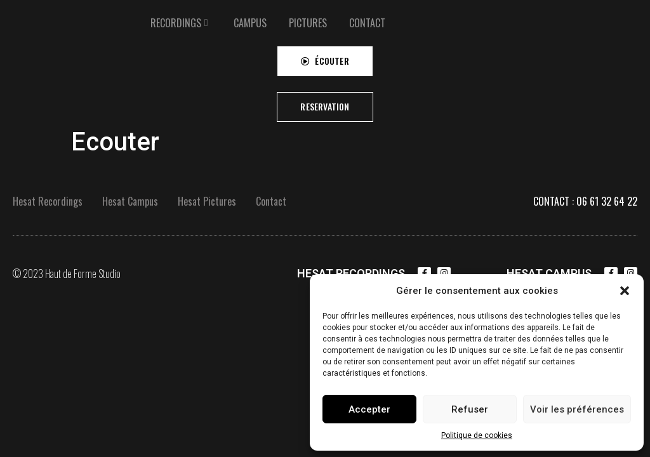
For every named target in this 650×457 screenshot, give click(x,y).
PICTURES (308, 22)
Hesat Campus (130, 201)
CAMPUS (250, 22)
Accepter (369, 409)
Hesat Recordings (48, 201)
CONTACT (367, 22)
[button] (624, 290)
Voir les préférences (577, 409)
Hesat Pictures (207, 201)
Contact (271, 201)
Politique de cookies (476, 435)
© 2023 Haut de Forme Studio (67, 273)
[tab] (181, 22)
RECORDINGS (175, 22)
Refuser (469, 409)
